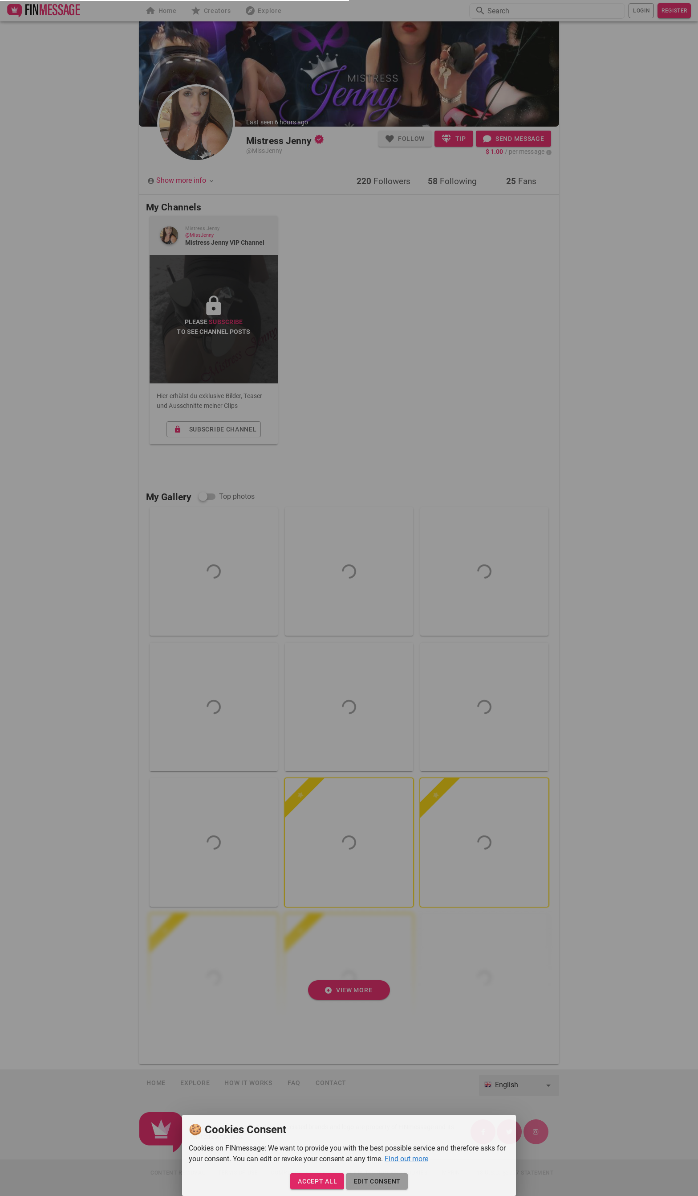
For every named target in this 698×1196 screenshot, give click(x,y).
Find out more (406, 1159)
